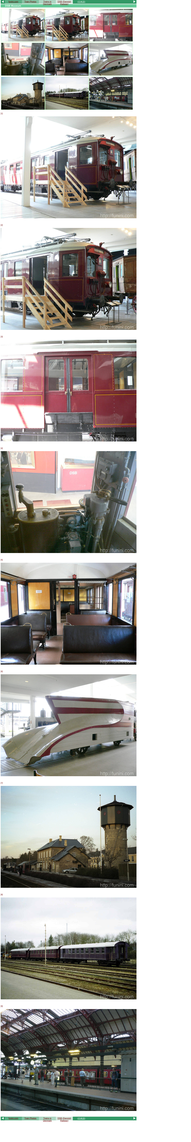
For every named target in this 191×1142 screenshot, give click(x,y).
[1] (2, 113)
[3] (2, 337)
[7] (2, 783)
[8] (2, 894)
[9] (2, 1006)
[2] (2, 225)
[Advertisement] (68, 1131)
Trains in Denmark (47, 3)
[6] (2, 671)
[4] (2, 448)
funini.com (13, 2)
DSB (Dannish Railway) (64, 3)
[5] (2, 560)
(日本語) (81, 2)
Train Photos (30, 2)
